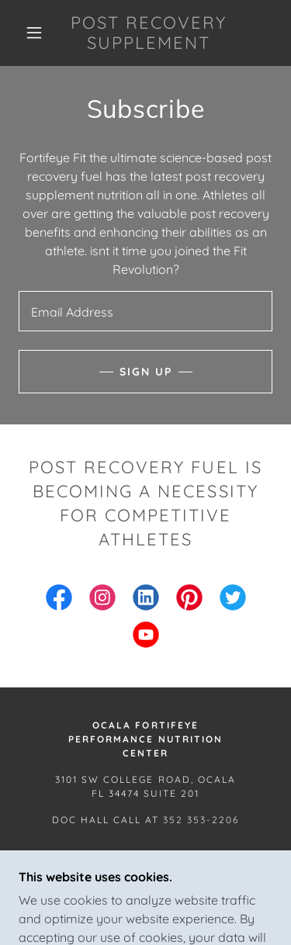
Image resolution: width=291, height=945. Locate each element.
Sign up (146, 372)
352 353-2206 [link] (201, 820)
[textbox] (145, 311)
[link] (148, 33)
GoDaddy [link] (158, 892)
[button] (34, 32)
